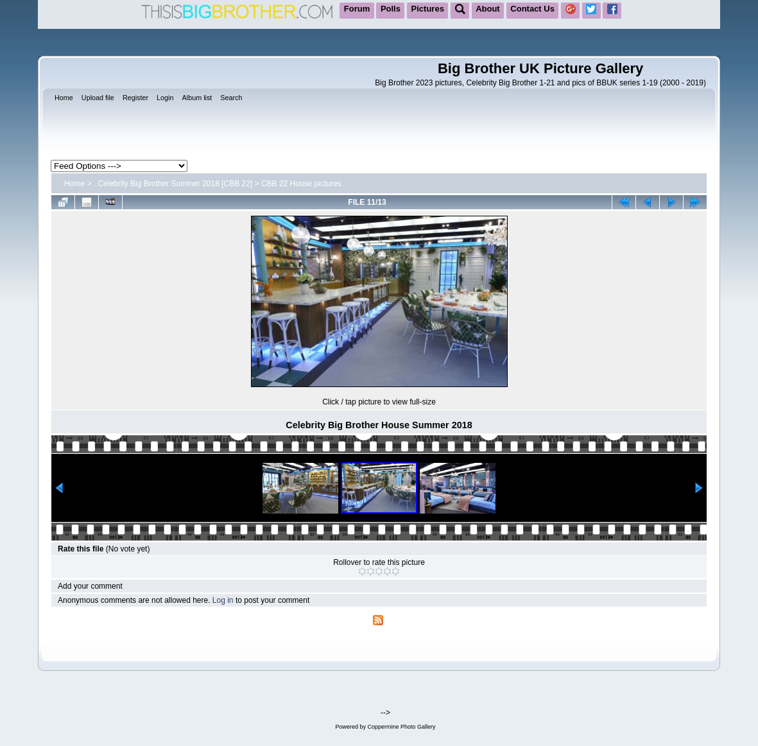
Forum (357, 8)
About (488, 8)
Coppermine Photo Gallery (401, 727)
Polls (391, 8)
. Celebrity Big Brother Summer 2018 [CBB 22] (173, 183)
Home (74, 183)
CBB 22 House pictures (301, 183)
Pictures (427, 8)
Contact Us (532, 8)
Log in (223, 600)
